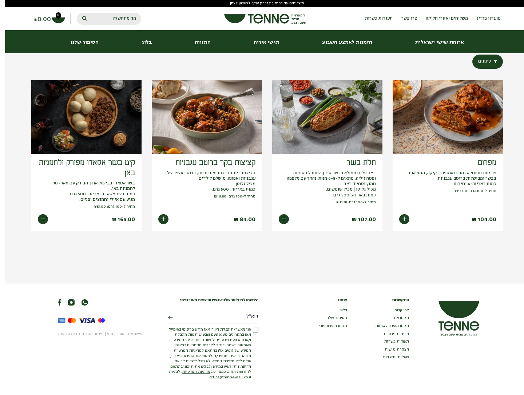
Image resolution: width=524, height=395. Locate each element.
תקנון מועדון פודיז (327, 326)
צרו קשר (397, 310)
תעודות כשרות (391, 341)
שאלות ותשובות (391, 357)
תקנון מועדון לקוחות (387, 326)
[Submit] (165, 318)
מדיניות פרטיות (391, 334)
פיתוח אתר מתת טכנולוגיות (76, 334)
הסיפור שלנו (331, 318)
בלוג (338, 310)
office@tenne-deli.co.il (225, 377)
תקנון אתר (395, 318)
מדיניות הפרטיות (191, 372)
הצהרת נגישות (392, 349)
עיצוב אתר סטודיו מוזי (119, 334)
